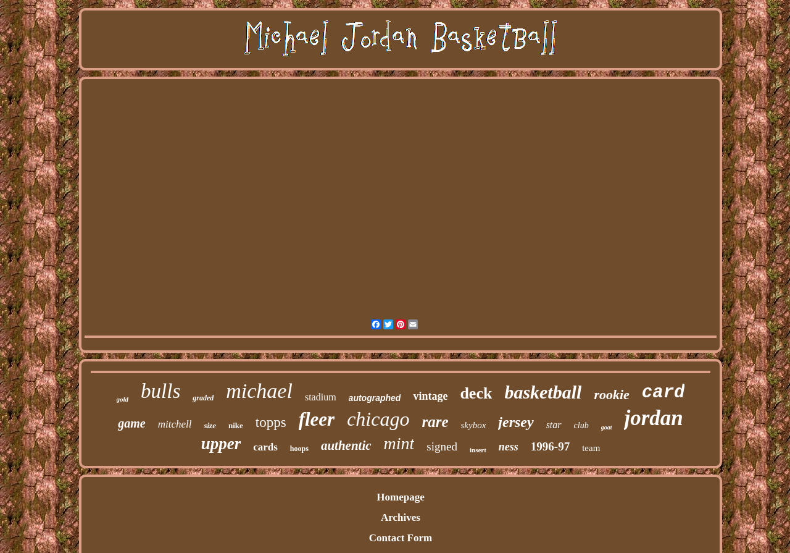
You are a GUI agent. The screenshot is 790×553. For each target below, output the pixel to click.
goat (606, 427)
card (663, 392)
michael (259, 390)
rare (435, 421)
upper (221, 443)
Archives (400, 517)
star (554, 425)
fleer (317, 419)
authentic (346, 445)
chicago (378, 419)
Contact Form (400, 538)
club (581, 425)
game (131, 423)
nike (235, 425)
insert (478, 450)
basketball (542, 392)
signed (441, 446)
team (591, 448)
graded (203, 398)
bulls (160, 391)
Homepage (400, 497)
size (210, 425)
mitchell (175, 424)
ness (508, 447)
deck (476, 393)
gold (123, 399)
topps (271, 422)
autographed (375, 398)
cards (265, 447)
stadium (320, 397)
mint (399, 443)
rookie (611, 394)
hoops (299, 448)
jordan (653, 418)
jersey (515, 422)
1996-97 (550, 446)
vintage (430, 396)
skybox (473, 425)
